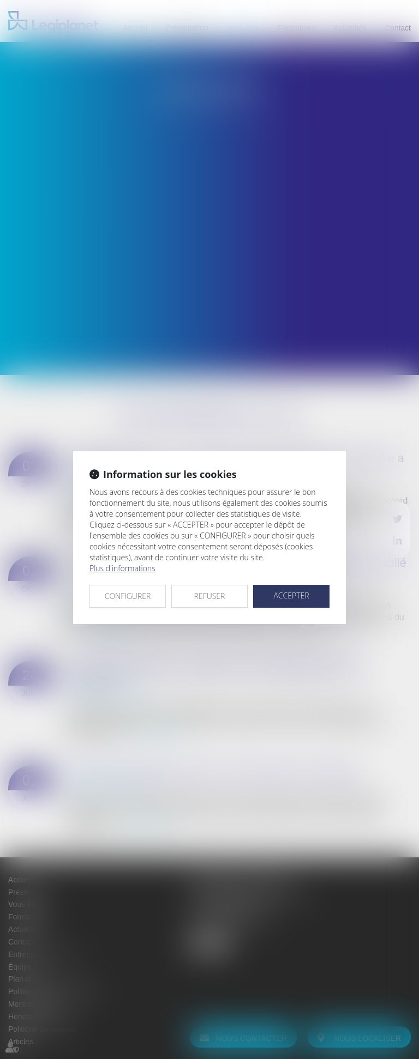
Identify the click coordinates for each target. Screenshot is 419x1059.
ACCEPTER (291, 595)
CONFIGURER (128, 596)
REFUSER (209, 596)
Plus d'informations (122, 568)
